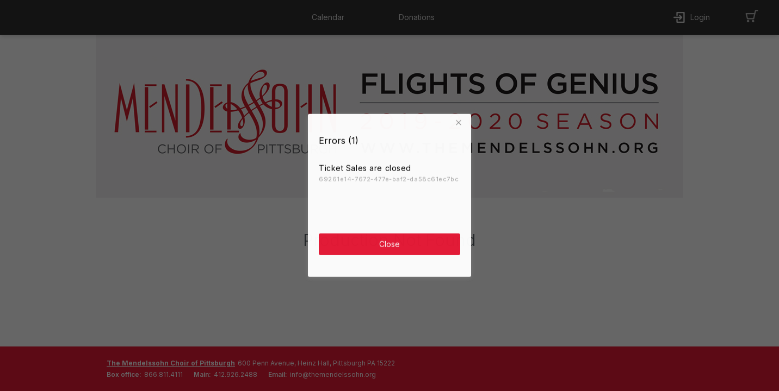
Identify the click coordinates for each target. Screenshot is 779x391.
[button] (460, 121)
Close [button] (389, 242)
